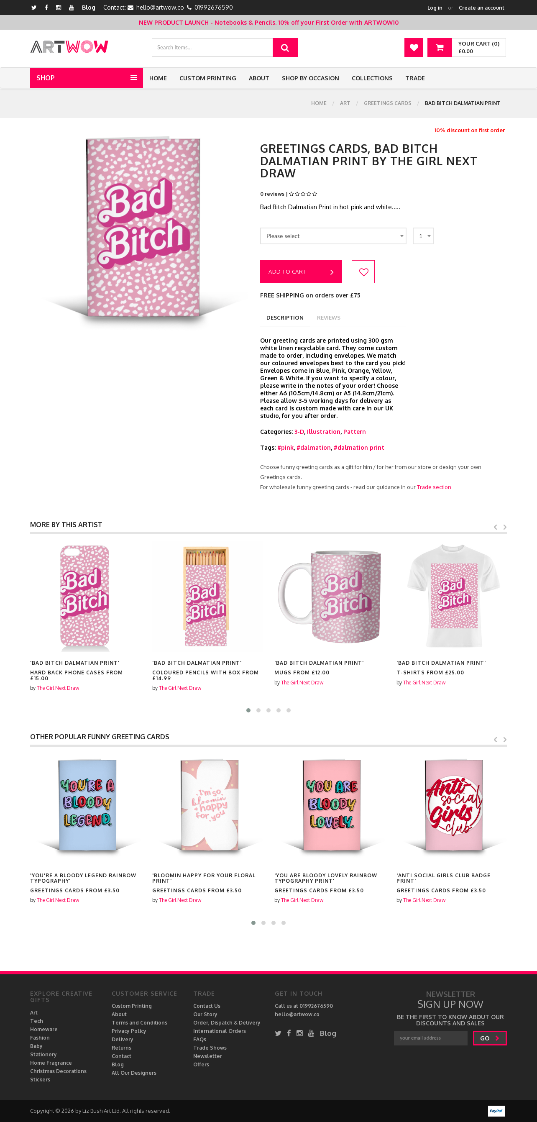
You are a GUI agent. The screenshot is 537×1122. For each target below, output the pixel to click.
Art (345, 103)
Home (158, 78)
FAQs (199, 1039)
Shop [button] (45, 78)
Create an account (481, 8)
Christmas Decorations (58, 1071)
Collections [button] (372, 78)
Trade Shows (210, 1048)
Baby (36, 1046)
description (285, 317)
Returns (121, 1048)
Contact (121, 1056)
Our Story (205, 1014)
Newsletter (207, 1056)
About (259, 78)
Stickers (40, 1079)
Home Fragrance (51, 1063)
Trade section (434, 487)
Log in (434, 8)
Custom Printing (207, 78)
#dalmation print (359, 447)
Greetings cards (388, 103)
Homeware (44, 1029)
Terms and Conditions (139, 1023)
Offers (201, 1064)
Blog (88, 7)
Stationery (43, 1054)
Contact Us (206, 1006)
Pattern (354, 431)
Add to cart (301, 272)
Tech (36, 1021)
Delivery (122, 1039)
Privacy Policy (129, 1031)
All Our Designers (134, 1073)
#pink (285, 447)
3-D (299, 431)
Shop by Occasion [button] (310, 78)
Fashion (40, 1038)
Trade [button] (415, 78)
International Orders (219, 1031)
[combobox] (333, 236)
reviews (328, 317)
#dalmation (314, 447)
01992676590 (213, 7)
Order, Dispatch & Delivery (227, 1023)
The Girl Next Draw (58, 688)
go (490, 1038)
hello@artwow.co (160, 7)
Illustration (323, 431)
